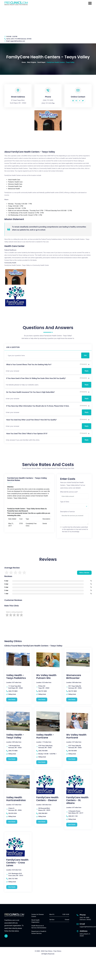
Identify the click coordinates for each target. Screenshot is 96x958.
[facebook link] (6, 936)
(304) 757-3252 (47, 103)
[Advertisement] (48, 20)
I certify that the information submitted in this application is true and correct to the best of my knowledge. (75, 529)
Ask (85, 355)
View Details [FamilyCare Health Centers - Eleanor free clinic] (41, 821)
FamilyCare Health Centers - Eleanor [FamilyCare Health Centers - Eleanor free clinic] (47, 799)
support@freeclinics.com (17, 41)
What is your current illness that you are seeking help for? (28, 364)
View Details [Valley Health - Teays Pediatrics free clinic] (11, 699)
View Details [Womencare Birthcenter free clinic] (71, 699)
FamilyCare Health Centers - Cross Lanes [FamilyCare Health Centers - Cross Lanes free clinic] (17, 862)
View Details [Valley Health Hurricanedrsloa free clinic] (11, 821)
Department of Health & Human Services (38, 932)
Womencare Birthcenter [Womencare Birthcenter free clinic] (73, 676)
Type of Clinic (64, 502)
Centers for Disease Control (37, 915)
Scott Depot (41, 62)
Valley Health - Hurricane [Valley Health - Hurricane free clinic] (45, 736)
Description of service (67, 511)
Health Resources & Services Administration (38, 927)
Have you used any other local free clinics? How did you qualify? (31, 420)
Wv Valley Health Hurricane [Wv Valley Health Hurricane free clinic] (76, 736)
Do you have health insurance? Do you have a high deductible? (30, 392)
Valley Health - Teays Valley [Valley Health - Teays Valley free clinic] (15, 736)
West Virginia (31, 62)
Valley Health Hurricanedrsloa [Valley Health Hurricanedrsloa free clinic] (16, 799)
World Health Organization (35, 921)
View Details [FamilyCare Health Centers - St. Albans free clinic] (71, 824)
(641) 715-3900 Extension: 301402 (21, 39)
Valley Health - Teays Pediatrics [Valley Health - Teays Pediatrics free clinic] (16, 676)
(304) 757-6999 (48, 100)
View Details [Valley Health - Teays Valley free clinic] (11, 759)
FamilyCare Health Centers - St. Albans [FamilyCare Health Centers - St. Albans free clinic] (77, 800)
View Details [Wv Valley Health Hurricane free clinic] (71, 759)
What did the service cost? (69, 492)
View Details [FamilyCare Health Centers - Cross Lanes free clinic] (11, 887)
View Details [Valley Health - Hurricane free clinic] (41, 762)
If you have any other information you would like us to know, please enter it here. (37, 406)
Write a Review (84, 573)
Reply (86, 371)
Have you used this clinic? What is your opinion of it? (26, 434)
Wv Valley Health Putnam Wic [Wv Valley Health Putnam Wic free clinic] (46, 676)
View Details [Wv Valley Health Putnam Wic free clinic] (41, 699)
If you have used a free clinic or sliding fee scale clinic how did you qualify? (36, 378)
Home (24, 62)
